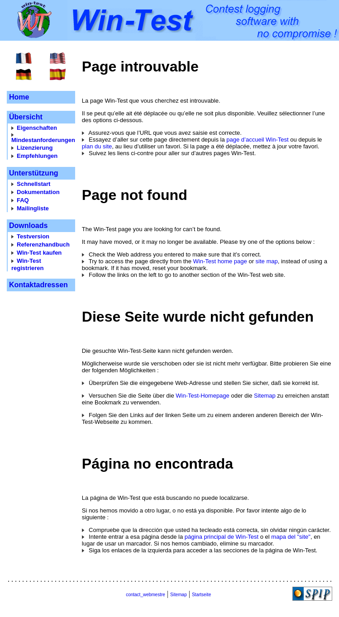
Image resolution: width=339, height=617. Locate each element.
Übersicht (26, 117)
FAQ (23, 200)
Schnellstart (33, 183)
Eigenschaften (37, 127)
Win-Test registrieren (27, 264)
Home (19, 97)
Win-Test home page (220, 261)
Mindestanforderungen (43, 140)
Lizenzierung (35, 147)
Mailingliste (33, 208)
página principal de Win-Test (221, 536)
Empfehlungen (37, 155)
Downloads (28, 225)
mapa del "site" (290, 536)
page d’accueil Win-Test (257, 139)
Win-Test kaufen (39, 252)
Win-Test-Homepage (202, 395)
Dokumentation (38, 192)
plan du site (97, 146)
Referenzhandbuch (43, 244)
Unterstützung (33, 173)
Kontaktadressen (38, 285)
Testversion (33, 236)
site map (267, 261)
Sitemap (265, 395)
